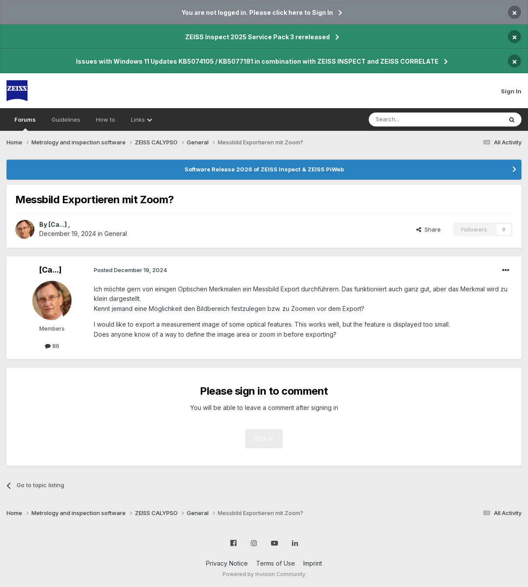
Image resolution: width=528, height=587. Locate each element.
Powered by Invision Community (264, 574)
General (115, 233)
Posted (130, 269)
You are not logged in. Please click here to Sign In (257, 12)
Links (141, 119)
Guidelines (65, 119)
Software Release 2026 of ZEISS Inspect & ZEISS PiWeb (264, 169)
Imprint (312, 563)
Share (428, 229)
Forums (25, 123)
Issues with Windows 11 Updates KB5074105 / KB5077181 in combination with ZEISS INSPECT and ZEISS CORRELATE (257, 61)
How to (105, 119)
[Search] (413, 119)
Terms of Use (275, 563)
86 (52, 345)
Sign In (511, 91)
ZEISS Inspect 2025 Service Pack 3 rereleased (257, 37)
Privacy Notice (227, 563)
